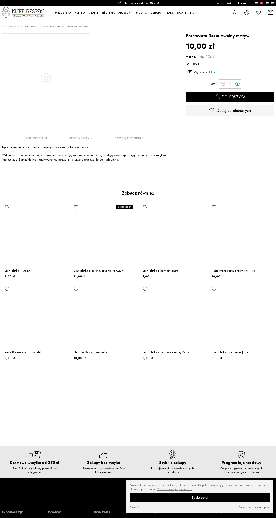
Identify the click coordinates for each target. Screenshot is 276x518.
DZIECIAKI (157, 13)
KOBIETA (80, 13)
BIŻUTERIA (108, 13)
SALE (170, 13)
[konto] (246, 12)
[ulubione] (7, 207)
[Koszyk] (270, 12)
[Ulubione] (258, 12)
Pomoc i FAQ (223, 3)
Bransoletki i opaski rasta (42, 26)
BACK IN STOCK (186, 13)
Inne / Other (207, 56)
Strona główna (9, 26)
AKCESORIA (125, 13)
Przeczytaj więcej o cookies (174, 489)
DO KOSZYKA (230, 97)
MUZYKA (141, 13)
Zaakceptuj (200, 497)
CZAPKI (93, 13)
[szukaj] (234, 12)
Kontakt (242, 3)
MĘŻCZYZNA (63, 13)
